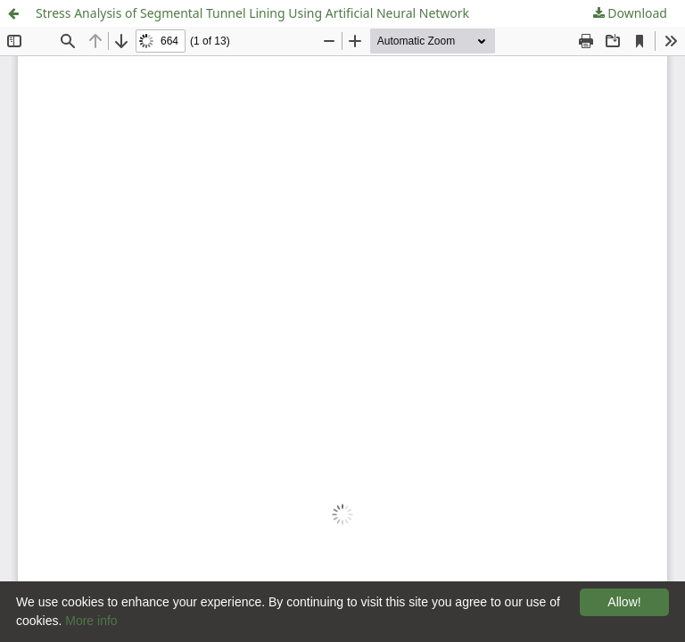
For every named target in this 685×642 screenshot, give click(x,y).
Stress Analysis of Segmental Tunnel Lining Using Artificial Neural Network (252, 12)
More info (91, 620)
